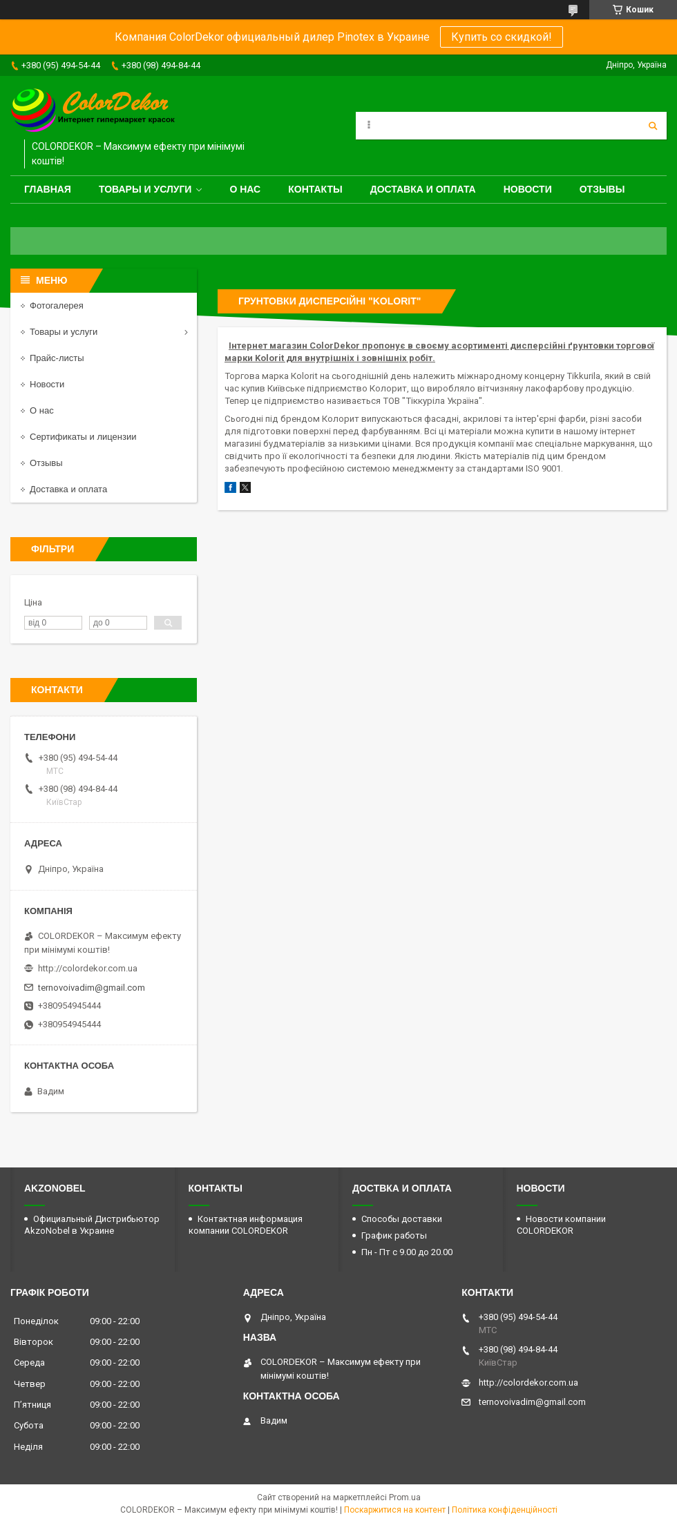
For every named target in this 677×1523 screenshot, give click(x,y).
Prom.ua (405, 1497)
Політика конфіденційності (504, 1510)
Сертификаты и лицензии (83, 436)
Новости (528, 189)
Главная (47, 189)
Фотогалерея (57, 305)
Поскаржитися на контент (395, 1510)
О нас (244, 189)
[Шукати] (653, 125)
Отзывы (602, 189)
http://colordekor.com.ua (87, 968)
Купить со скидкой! (501, 36)
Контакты (315, 189)
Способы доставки (401, 1219)
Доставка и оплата (423, 189)
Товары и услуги (145, 189)
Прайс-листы (57, 358)
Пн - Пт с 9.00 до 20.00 (406, 1252)
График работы (394, 1235)
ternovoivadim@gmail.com (91, 987)
